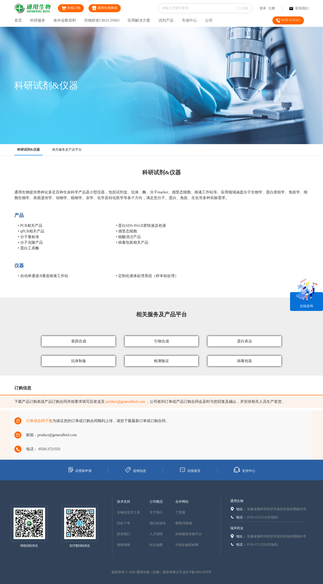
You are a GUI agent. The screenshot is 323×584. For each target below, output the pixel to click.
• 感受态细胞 (126, 231)
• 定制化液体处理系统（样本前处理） (147, 276)
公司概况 (156, 501)
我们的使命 (157, 523)
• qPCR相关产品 (31, 231)
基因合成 (78, 341)
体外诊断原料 (64, 20)
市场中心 (189, 20)
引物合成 (161, 341)
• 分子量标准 (28, 237)
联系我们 (299, 8)
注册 (271, 8)
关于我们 (156, 512)
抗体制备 (78, 361)
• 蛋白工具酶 (28, 248)
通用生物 (236, 501)
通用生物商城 (104, 8)
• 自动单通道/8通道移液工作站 (43, 276)
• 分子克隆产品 (30, 242)
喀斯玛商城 (183, 523)
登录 (262, 8)
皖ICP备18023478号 (197, 572)
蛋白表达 (244, 341)
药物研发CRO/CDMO (101, 20)
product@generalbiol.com (125, 402)
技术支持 (123, 501)
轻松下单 (123, 523)
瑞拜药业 (236, 528)
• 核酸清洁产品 (128, 237)
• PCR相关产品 (30, 225)
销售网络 (123, 545)
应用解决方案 (139, 20)
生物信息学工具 (128, 512)
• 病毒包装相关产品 (132, 242)
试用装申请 (80, 470)
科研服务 (37, 20)
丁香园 (180, 512)
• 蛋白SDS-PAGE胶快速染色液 (141, 225)
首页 (18, 20)
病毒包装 (244, 361)
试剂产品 (166, 20)
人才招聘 (156, 534)
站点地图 (156, 545)
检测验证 (161, 361)
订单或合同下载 (39, 421)
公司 (209, 20)
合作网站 (182, 501)
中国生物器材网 (186, 545)
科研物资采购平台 (188, 534)
